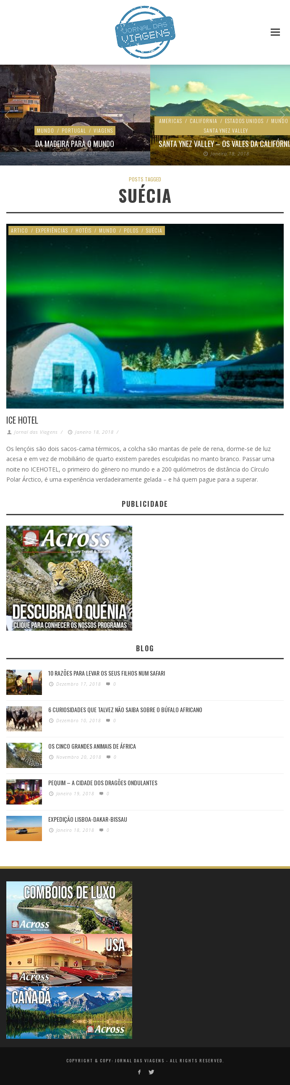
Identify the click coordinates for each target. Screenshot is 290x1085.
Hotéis (83, 230)
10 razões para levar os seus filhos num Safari (106, 671)
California (67, 130)
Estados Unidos (108, 130)
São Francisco (76, 144)
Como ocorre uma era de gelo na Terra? (226, 144)
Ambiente (35, 130)
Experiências (52, 230)
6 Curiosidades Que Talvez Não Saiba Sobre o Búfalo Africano (125, 708)
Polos (131, 230)
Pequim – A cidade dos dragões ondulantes (102, 781)
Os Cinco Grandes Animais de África (92, 744)
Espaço (241, 130)
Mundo (107, 230)
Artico (19, 230)
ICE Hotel (22, 420)
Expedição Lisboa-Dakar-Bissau (87, 817)
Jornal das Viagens (36, 432)
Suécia (154, 230)
